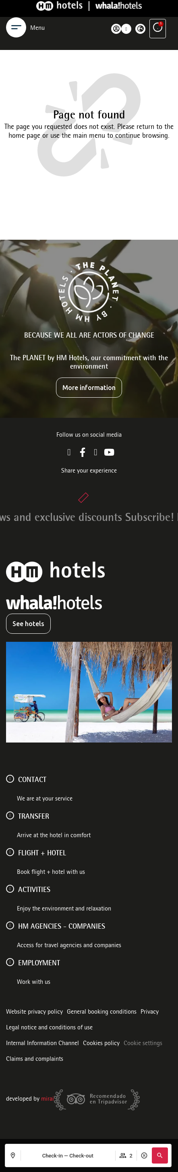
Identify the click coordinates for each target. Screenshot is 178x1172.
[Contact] (10, 779)
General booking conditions (102, 1012)
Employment (39, 963)
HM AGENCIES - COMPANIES (61, 927)
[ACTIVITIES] (10, 889)
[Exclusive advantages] (157, 15)
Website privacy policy (34, 1012)
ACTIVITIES (34, 890)
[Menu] (16, 15)
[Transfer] (10, 815)
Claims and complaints (34, 1059)
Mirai (47, 1099)
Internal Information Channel (42, 1044)
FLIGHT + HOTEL (42, 853)
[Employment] (10, 962)
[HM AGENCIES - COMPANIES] (10, 925)
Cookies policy (101, 1044)
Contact (32, 780)
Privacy (150, 1012)
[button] (160, 1155)
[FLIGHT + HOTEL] (10, 852)
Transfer (33, 817)
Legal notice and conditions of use (49, 1028)
